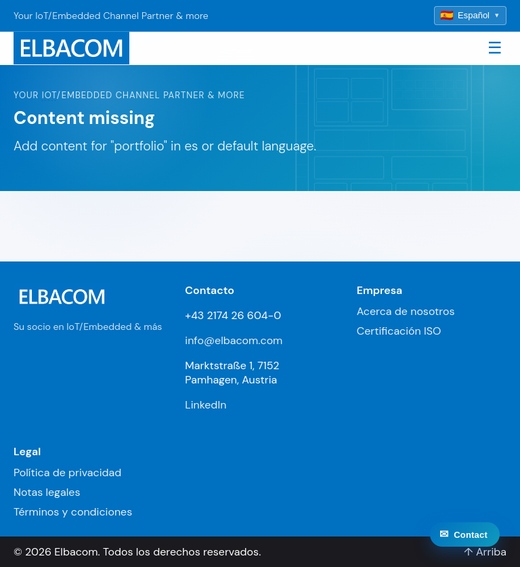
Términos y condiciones (73, 512)
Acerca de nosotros (406, 311)
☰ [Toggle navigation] (495, 48)
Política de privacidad (67, 472)
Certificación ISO (399, 331)
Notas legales (47, 492)
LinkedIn (205, 405)
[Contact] (465, 540)
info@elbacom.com (233, 340)
